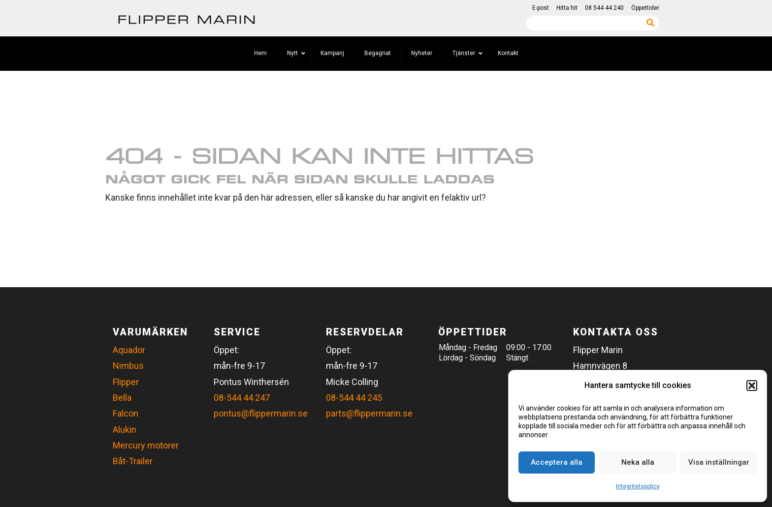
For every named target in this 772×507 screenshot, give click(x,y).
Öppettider (645, 7)
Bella (122, 397)
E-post (540, 7)
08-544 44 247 (242, 397)
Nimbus (128, 365)
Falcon (125, 413)
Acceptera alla (556, 462)
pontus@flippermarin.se (261, 413)
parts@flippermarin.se (369, 413)
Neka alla (637, 462)
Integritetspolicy (638, 486)
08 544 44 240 (604, 7)
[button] (752, 385)
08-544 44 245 (354, 397)
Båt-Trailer (133, 461)
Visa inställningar (718, 462)
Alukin (124, 429)
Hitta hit (567, 7)
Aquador (129, 350)
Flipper (126, 382)
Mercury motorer (146, 445)
